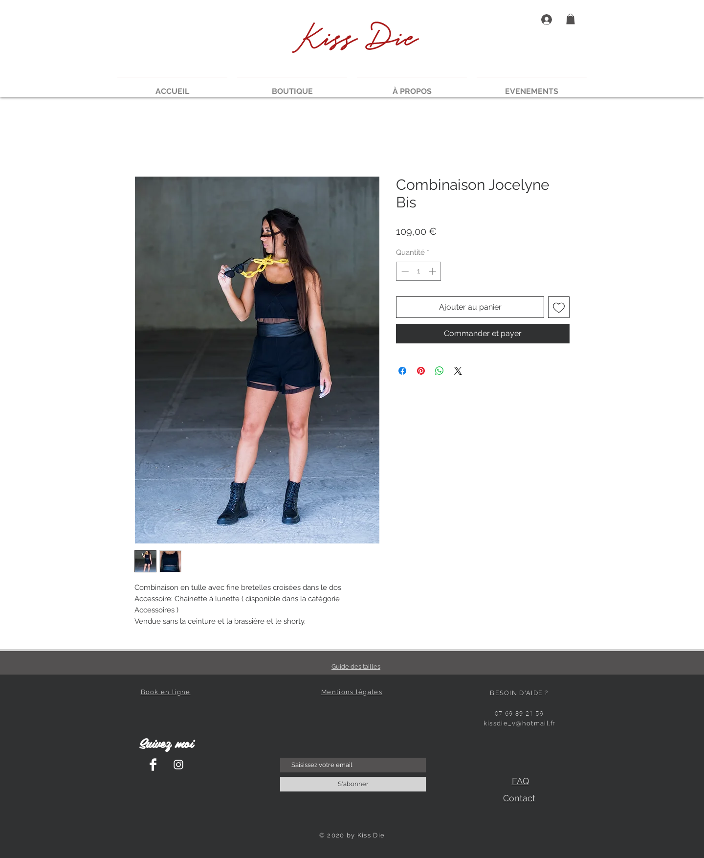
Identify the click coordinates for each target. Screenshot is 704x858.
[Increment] (433, 271)
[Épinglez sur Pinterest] (421, 371)
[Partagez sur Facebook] (402, 371)
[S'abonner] (353, 784)
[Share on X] (458, 371)
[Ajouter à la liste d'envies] (559, 307)
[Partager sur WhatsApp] (439, 371)
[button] (570, 19)
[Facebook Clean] (153, 764)
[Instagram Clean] (178, 764)
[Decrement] (404, 271)
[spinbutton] (419, 271)
